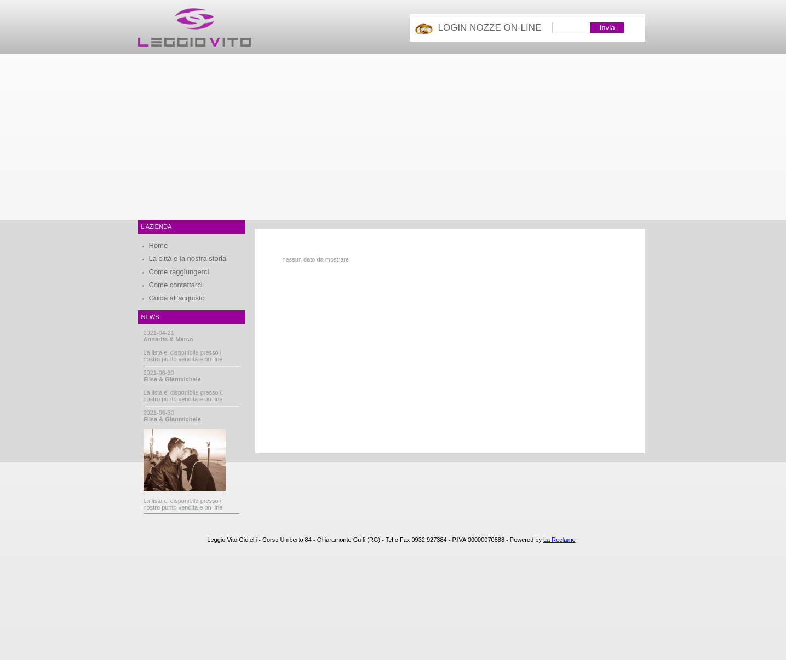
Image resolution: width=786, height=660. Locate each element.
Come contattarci (176, 285)
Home (158, 245)
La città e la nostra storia (188, 258)
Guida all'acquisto (177, 298)
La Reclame (559, 539)
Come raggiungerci (179, 272)
